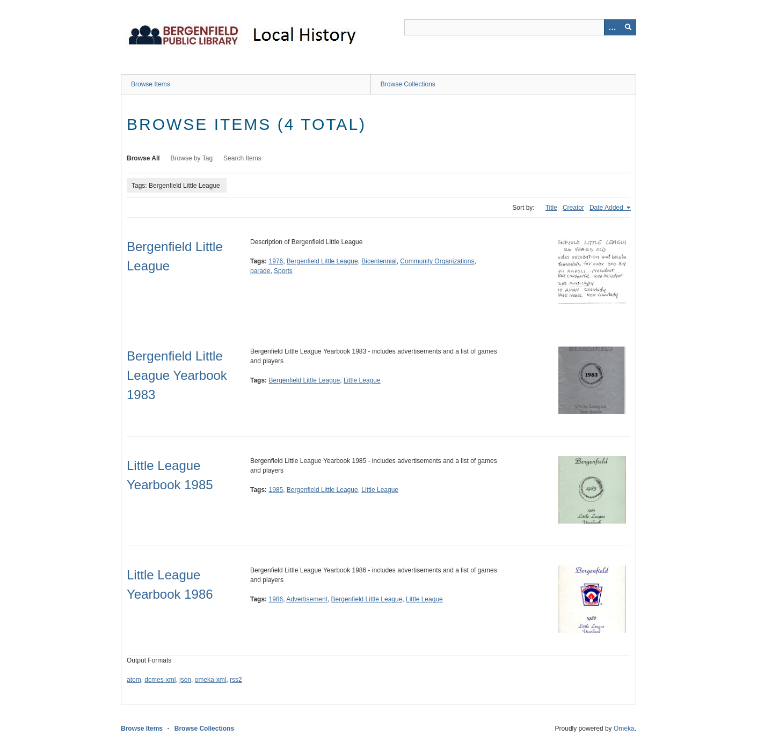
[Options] (612, 27)
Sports (283, 271)
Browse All (143, 158)
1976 (275, 261)
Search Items (242, 158)
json (185, 679)
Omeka (624, 728)
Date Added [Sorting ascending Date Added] (607, 207)
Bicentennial (378, 261)
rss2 (236, 679)
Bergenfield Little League (322, 261)
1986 (275, 599)
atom (134, 679)
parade (260, 271)
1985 (275, 490)
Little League (362, 380)
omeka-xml (211, 679)
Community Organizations (437, 261)
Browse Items (150, 84)
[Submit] (628, 27)
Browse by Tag (192, 158)
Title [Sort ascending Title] (551, 207)
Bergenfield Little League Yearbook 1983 (177, 375)
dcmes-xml (160, 679)
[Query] (520, 27)
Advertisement (306, 599)
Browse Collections (408, 84)
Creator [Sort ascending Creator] (573, 207)
